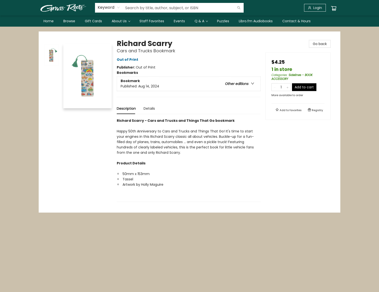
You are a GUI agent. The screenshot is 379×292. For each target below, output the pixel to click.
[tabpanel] (189, 160)
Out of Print (128, 59)
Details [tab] (149, 108)
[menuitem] (48, 21)
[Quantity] (281, 87)
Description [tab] (126, 108)
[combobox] (109, 7)
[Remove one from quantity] (275, 87)
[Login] (315, 8)
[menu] (189, 21)
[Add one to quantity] (287, 87)
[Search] (239, 8)
